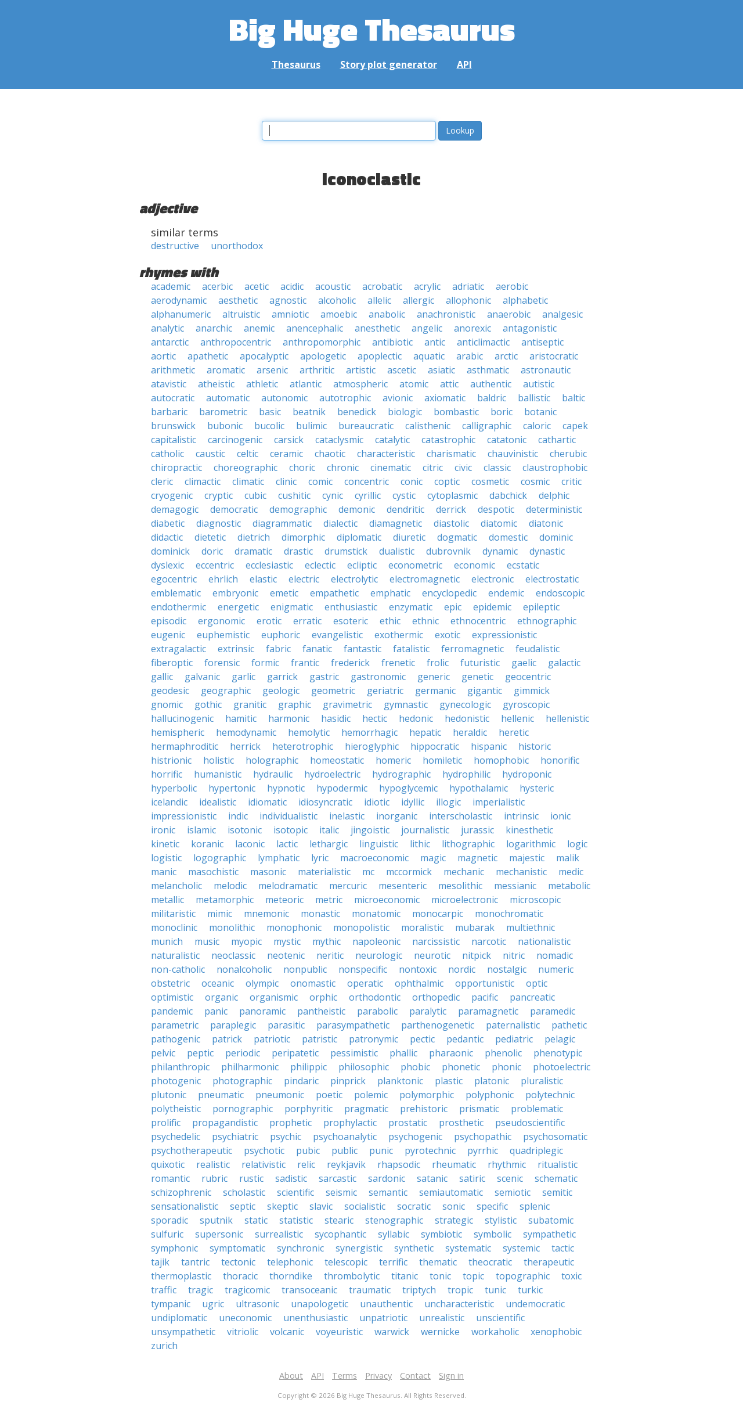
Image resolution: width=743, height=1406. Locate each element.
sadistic (291, 1178)
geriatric (385, 690)
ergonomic (221, 620)
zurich (164, 1345)
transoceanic (309, 1289)
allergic (418, 300)
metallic (167, 899)
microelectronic (464, 899)
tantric (195, 1262)
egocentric (174, 579)
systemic (521, 1248)
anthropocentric (235, 342)
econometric (415, 565)
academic (170, 286)
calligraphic (486, 425)
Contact (415, 1375)
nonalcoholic (244, 969)
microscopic (535, 899)
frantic (305, 662)
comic (320, 481)
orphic (323, 997)
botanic (540, 411)
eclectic (320, 565)
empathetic (334, 593)
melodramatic (288, 885)
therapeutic (549, 1262)
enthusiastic (350, 606)
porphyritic (308, 1108)
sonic (453, 1206)
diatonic (546, 523)
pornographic (242, 1108)
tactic (562, 1248)
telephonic (290, 1262)
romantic (170, 1178)
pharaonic (451, 1053)
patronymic (373, 1039)
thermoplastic (181, 1276)
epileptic (541, 606)
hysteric (537, 788)
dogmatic (457, 537)
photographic (242, 1080)
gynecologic (465, 704)
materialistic (324, 871)
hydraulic (273, 774)
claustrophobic (554, 467)
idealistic (217, 802)
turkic (530, 1289)
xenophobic (556, 1331)
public (344, 1150)
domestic (508, 537)
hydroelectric (332, 774)
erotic (269, 620)
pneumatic (221, 1094)
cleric (162, 481)
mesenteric (402, 885)
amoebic (338, 314)
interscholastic (460, 816)
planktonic (400, 1080)
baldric (491, 397)
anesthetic (377, 328)
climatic (248, 481)
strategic (454, 1220)
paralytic (427, 1011)
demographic (298, 509)
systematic (468, 1248)
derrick (451, 509)
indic (238, 816)
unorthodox (237, 245)
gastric (324, 676)
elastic (263, 579)
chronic (343, 467)
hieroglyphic (372, 746)
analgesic (562, 314)
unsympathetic (183, 1331)
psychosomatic (555, 1136)
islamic (201, 830)
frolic (438, 662)
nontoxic (418, 969)
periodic (242, 1053)
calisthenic (427, 425)
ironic (163, 830)
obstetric (170, 983)
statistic (296, 1220)
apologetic (323, 356)
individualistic (288, 816)
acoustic (333, 286)
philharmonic (250, 1066)
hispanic (489, 746)
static (256, 1220)
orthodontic (375, 997)
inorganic (396, 816)
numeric (556, 969)
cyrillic (368, 495)
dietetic (210, 537)
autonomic (284, 397)
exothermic (398, 634)
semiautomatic (451, 1192)
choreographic (245, 467)
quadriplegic (536, 1150)
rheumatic (454, 1164)
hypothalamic (478, 788)
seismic (341, 1192)
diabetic (168, 523)
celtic (247, 453)
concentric (366, 481)
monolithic (232, 927)
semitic (557, 1192)
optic (536, 983)
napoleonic (376, 941)
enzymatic (410, 606)
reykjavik (346, 1164)
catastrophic (448, 439)
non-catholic (178, 969)
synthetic (414, 1248)
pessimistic (354, 1053)
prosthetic (461, 1122)
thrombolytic (352, 1276)
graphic (294, 704)
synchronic (300, 1248)
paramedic (552, 1011)
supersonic (219, 1234)
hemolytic (309, 732)
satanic (432, 1178)
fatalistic (411, 648)
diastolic (451, 523)
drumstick (345, 551)
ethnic (425, 620)
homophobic (501, 760)
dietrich (253, 537)
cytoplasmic (452, 495)
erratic (307, 620)
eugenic (168, 634)
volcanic (287, 1331)
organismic (274, 997)
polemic (371, 1094)
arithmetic (173, 370)
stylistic (501, 1220)
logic (577, 843)
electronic (492, 579)
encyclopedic (449, 593)
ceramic (286, 453)
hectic (374, 718)
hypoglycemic (408, 788)
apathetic (207, 356)
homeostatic (337, 760)
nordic (461, 969)
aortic (163, 356)
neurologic (378, 955)
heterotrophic (302, 746)
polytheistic (176, 1108)
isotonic (245, 830)
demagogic (175, 509)
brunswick (173, 425)
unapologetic (319, 1303)
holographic (272, 760)
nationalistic (544, 941)
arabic (469, 356)
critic (571, 481)
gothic (208, 704)
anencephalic (314, 328)
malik (567, 857)
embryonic (235, 593)
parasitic (286, 1025)
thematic (438, 1262)
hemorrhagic (369, 732)
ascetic (401, 370)
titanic (404, 1276)
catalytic (392, 439)
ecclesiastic (269, 565)
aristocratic (553, 356)
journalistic (425, 830)
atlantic (306, 383)
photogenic (176, 1080)
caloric (537, 425)
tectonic (238, 1262)
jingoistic (370, 830)
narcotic (488, 941)
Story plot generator (388, 64)
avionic (398, 397)
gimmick (532, 690)
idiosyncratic (325, 802)
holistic (218, 760)
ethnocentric (478, 620)
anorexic (472, 328)
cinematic (390, 467)
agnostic (287, 300)
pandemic (172, 1011)
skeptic (282, 1206)
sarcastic (337, 1178)
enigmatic (291, 606)
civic (463, 467)
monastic (320, 913)
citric (433, 467)
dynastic (547, 551)
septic (242, 1206)
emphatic (390, 593)
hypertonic (231, 788)
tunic (495, 1289)
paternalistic (513, 1025)
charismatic (451, 453)
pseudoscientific (530, 1122)
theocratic (490, 1262)
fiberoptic (172, 662)
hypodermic (341, 788)
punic (381, 1150)
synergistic (359, 1248)
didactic (167, 537)
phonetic (461, 1066)
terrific (393, 1262)
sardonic (386, 1178)
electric (303, 579)
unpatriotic (383, 1317)
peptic (200, 1053)
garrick (282, 676)
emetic (284, 593)
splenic (535, 1206)
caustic (210, 453)
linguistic (378, 843)
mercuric (348, 885)
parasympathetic (352, 1025)
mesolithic (460, 885)
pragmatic (366, 1108)
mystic (287, 941)
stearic (339, 1220)
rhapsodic (398, 1164)
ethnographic (546, 620)
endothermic (178, 606)
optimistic (172, 997)
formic (265, 662)
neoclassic (233, 955)
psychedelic (175, 1136)
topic (473, 1276)
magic (433, 857)
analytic (167, 328)
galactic (564, 662)
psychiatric (235, 1136)
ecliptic (362, 565)
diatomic (499, 523)
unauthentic (386, 1303)
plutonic (168, 1094)
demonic (356, 509)
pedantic (465, 1039)
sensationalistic (184, 1206)
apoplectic (380, 356)
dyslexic (167, 565)
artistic (361, 370)
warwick (391, 1331)
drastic (298, 551)
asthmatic (488, 370)
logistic (166, 857)
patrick (227, 1039)
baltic (573, 397)
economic (474, 565)
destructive (175, 245)
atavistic (168, 383)
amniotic (290, 314)
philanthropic (180, 1066)
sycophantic (340, 1234)
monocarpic (437, 913)
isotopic (290, 830)
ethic (390, 620)
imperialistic (499, 802)
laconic (250, 843)
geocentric (528, 676)
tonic (440, 1276)
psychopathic (482, 1136)
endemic (506, 593)
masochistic (213, 871)
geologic (281, 690)
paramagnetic (488, 1011)
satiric (472, 1178)
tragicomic (247, 1289)
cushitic (294, 495)
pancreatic (532, 997)
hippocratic (434, 746)
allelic (379, 300)
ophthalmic (419, 983)
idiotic (376, 802)
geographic (226, 690)
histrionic (171, 760)
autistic (538, 383)
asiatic (441, 370)
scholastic (244, 1192)
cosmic (535, 481)
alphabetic (525, 300)
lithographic (468, 843)
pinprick (348, 1080)
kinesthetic (529, 830)
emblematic (176, 593)
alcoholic (337, 300)
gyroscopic (526, 704)
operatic (365, 983)
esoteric (350, 620)
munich (167, 941)
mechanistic (521, 871)
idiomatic (267, 802)
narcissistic (436, 941)
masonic (268, 871)
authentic (490, 383)
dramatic (253, 551)
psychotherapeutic (191, 1150)
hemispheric (177, 732)
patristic (319, 1039)
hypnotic (286, 788)
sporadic (169, 1220)
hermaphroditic (184, 746)
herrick (245, 746)
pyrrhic (482, 1150)
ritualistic (558, 1164)
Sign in (451, 1375)
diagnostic (218, 523)
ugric (213, 1303)
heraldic (470, 732)
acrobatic (382, 286)
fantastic (362, 648)
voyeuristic (339, 1331)
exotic (447, 634)
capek (575, 425)
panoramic (262, 1011)
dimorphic (303, 537)
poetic (329, 1094)
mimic (219, 913)
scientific (295, 1192)
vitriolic (242, 1331)
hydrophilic (466, 774)
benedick (356, 411)
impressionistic (184, 816)
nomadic (554, 955)
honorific (559, 760)
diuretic (409, 537)
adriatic (468, 286)
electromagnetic (424, 579)
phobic (415, 1066)
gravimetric (347, 704)
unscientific (500, 1317)
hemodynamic (246, 732)
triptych (419, 1289)
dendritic (405, 509)
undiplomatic (179, 1317)
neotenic (286, 955)
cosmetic (490, 481)
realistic (213, 1164)
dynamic (500, 551)
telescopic (345, 1262)
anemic (259, 328)
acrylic (427, 286)
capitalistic (173, 439)
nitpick (476, 955)
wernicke (440, 1331)
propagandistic (225, 1122)
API (464, 64)
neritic (330, 955)
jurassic (477, 830)
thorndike (290, 1276)
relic (306, 1164)
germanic (435, 690)
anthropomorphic (321, 342)
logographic (219, 857)
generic (433, 676)
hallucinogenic (182, 718)
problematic (537, 1108)
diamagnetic (395, 523)
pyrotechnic (430, 1150)
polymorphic (426, 1094)
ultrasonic (257, 1303)
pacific (484, 997)
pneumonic (279, 1094)
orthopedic (436, 997)
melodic (230, 885)
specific (492, 1206)
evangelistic (337, 634)
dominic (556, 537)
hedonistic (467, 718)
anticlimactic (483, 342)
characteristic (386, 453)
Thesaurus (296, 64)
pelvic (163, 1053)
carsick (289, 439)
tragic (200, 1289)
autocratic (172, 397)
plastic (449, 1080)
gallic (162, 676)
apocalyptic (264, 356)
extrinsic (236, 648)
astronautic (546, 370)
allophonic (468, 300)
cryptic (218, 495)
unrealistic (441, 1317)
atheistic (216, 383)
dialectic (340, 523)
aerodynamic (179, 300)
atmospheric (360, 383)
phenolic (503, 1053)
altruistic (241, 314)
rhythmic (507, 1164)
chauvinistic (513, 453)
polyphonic (490, 1094)
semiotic (513, 1192)
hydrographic (401, 774)
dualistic (396, 551)
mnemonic (266, 913)
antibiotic (392, 342)
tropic (460, 1289)
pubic (308, 1150)
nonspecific (362, 969)
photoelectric (561, 1066)
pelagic (559, 1039)
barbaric (169, 411)
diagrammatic (282, 523)
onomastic (313, 983)
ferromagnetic (472, 648)
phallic (403, 1053)
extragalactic (178, 648)
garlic (243, 676)
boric (501, 411)
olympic (262, 983)
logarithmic (531, 843)
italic (329, 830)
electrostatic (552, 579)
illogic (448, 802)
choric (302, 467)
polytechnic (550, 1094)
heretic (514, 732)
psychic (285, 1136)
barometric (223, 411)
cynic (332, 495)
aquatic (429, 356)
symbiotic (441, 1234)
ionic (560, 816)
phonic (506, 1066)
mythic (326, 941)
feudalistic (537, 648)
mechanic (463, 871)
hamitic (241, 718)
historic (534, 746)
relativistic (263, 1164)
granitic (249, 704)
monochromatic (509, 913)
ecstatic (523, 565)
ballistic (534, 397)
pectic (422, 1039)
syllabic (393, 1234)
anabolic (387, 314)
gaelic (523, 662)
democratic (234, 509)
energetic (238, 606)
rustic (251, 1178)
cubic (255, 495)
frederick (350, 662)
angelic (427, 328)
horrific (166, 774)
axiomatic (445, 397)
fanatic (317, 648)
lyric (320, 857)
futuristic (480, 662)
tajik (160, 1262)
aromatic (226, 370)
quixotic (168, 1164)
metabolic (569, 885)
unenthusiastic (315, 1317)
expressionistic (504, 634)
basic (270, 411)
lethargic (328, 843)
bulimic (311, 425)
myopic (246, 941)
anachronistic (446, 314)
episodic (168, 620)
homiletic (442, 760)
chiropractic (176, 467)
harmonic (288, 718)
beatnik (309, 411)
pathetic (569, 1025)
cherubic (568, 453)
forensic (222, 662)
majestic (526, 857)
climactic (203, 481)
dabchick (508, 495)
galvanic (202, 676)
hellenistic (567, 718)
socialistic (364, 1206)
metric (328, 899)
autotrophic (345, 397)
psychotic (264, 1150)
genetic (477, 676)
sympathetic (549, 1234)
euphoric (280, 634)
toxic (571, 1276)
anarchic (214, 328)
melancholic (176, 885)
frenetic (398, 662)
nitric (514, 955)
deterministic (554, 509)
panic (216, 1011)
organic (221, 997)
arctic (506, 356)
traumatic (370, 1289)
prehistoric (424, 1108)
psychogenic (415, 1136)
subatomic (551, 1220)
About (291, 1375)
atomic (413, 383)
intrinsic (521, 816)
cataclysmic (339, 439)
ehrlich (223, 579)
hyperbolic (174, 788)
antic (434, 342)
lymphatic (279, 857)
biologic (405, 411)
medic (570, 871)
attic (449, 383)
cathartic (557, 439)
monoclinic (174, 927)
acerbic (217, 286)
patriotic (272, 1039)
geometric (333, 690)
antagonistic (530, 328)
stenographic (394, 1220)
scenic (510, 1178)
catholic (167, 453)
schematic (556, 1178)
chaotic (330, 453)
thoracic (240, 1276)
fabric (278, 648)
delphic (554, 495)
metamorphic (225, 899)
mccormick (409, 871)
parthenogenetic (437, 1025)
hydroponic (526, 774)
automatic (228, 397)
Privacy (378, 1375)
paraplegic (233, 1025)
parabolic (377, 1011)
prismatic (479, 1108)
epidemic (492, 606)
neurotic (432, 955)
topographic (523, 1276)
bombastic (456, 411)
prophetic (290, 1122)
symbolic (492, 1234)
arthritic (317, 370)
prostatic (407, 1122)
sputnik (216, 1220)
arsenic (272, 370)
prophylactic (350, 1122)
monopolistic (361, 927)
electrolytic (354, 579)
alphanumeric (181, 314)
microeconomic (387, 899)
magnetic (477, 857)
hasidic (336, 718)
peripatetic (295, 1053)
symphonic (174, 1248)
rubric (214, 1178)
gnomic (167, 704)
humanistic (217, 774)
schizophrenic (181, 1192)
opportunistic (484, 983)
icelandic (169, 802)
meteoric (284, 899)
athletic (262, 383)
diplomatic (359, 537)
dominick (170, 551)
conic (412, 481)
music (206, 941)
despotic (496, 509)
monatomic (376, 913)
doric (212, 551)
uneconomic (245, 1317)
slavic (321, 1206)
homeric (393, 760)
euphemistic (223, 634)
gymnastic (406, 704)
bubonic (225, 425)
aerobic (512, 286)
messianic (515, 885)
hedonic (416, 718)
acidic (292, 286)
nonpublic (305, 969)
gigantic (484, 690)
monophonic (294, 927)
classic (497, 467)
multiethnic (530, 927)
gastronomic (378, 676)
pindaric (301, 1080)
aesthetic (238, 300)
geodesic (170, 690)
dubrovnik (448, 551)
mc (368, 871)
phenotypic (557, 1053)
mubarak (475, 927)
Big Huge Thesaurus (372, 29)
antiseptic (542, 342)
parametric (175, 1025)
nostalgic (506, 969)
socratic (414, 1206)
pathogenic (175, 1039)
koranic (207, 843)
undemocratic (535, 1303)
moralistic (422, 927)
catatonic (506, 439)
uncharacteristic (459, 1303)
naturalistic (175, 955)
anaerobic (509, 314)
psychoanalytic (345, 1136)
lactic (287, 843)
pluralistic (542, 1080)
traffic (163, 1289)
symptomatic (237, 1248)
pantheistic (321, 1011)
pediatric (514, 1039)
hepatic (425, 732)
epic (452, 606)
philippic (308, 1066)
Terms (344, 1375)
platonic (491, 1080)
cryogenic (172, 495)
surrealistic (279, 1234)
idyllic (412, 802)
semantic (388, 1192)
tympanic (170, 1303)
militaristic (173, 913)
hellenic (517, 718)
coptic (447, 481)
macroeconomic (374, 857)
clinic (286, 481)
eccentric (215, 565)
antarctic (170, 342)
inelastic (347, 816)
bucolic (269, 425)
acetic (256, 286)
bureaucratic (366, 425)
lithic (420, 843)
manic (163, 871)
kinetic (165, 843)
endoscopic (560, 593)
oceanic (217, 983)
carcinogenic (235, 439)
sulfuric (167, 1234)
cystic (404, 495)
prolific (166, 1122)
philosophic (363, 1066)
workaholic (495, 1331)
